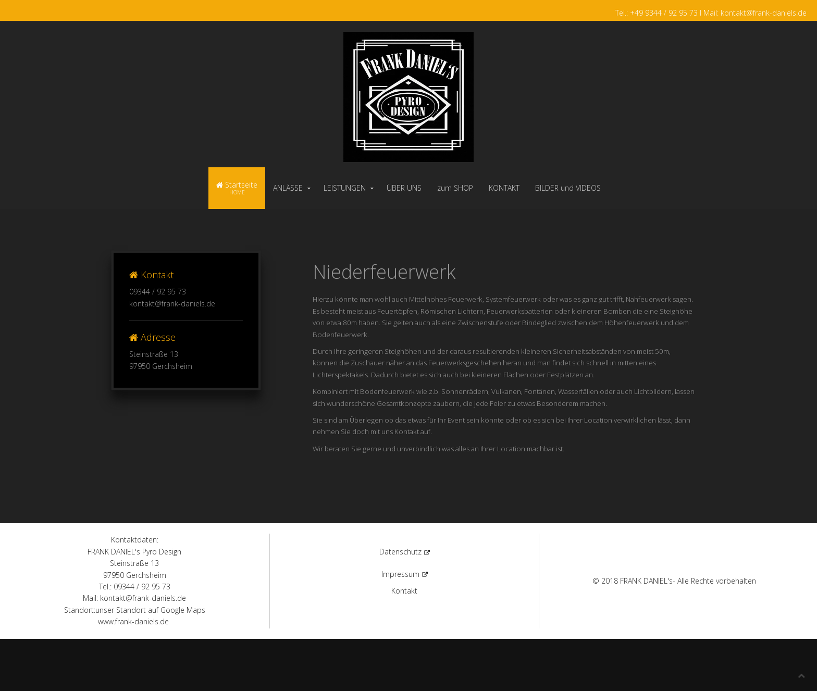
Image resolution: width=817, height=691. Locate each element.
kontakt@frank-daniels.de (172, 304)
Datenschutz (404, 552)
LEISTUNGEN (345, 188)
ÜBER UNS (404, 188)
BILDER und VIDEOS (568, 188)
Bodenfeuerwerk (387, 391)
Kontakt (406, 431)
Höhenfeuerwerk (631, 322)
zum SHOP (455, 188)
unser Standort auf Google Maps (150, 610)
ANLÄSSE (288, 188)
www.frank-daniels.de (133, 621)
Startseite (236, 188)
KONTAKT (504, 188)
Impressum (404, 574)
